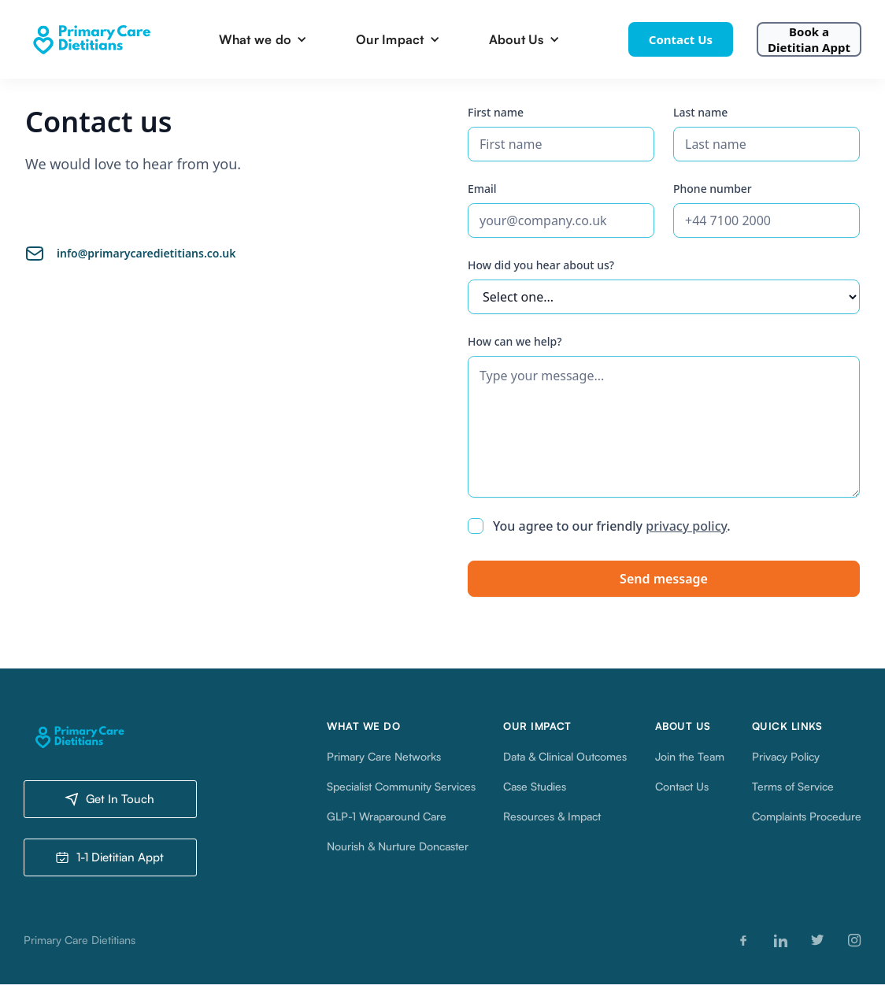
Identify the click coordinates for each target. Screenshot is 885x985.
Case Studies (534, 786)
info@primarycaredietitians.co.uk (146, 253)
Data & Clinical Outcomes (565, 756)
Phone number (712, 188)
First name (496, 112)
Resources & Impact (552, 816)
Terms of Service (793, 786)
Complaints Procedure (806, 816)
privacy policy (686, 526)
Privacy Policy (786, 756)
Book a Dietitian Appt (809, 39)
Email (482, 188)
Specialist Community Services (401, 786)
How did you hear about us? (541, 264)
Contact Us (681, 39)
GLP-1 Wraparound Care (386, 816)
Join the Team (689, 756)
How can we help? (515, 341)
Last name (700, 112)
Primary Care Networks (384, 756)
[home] (90, 39)
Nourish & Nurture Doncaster (397, 846)
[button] (267, 39)
